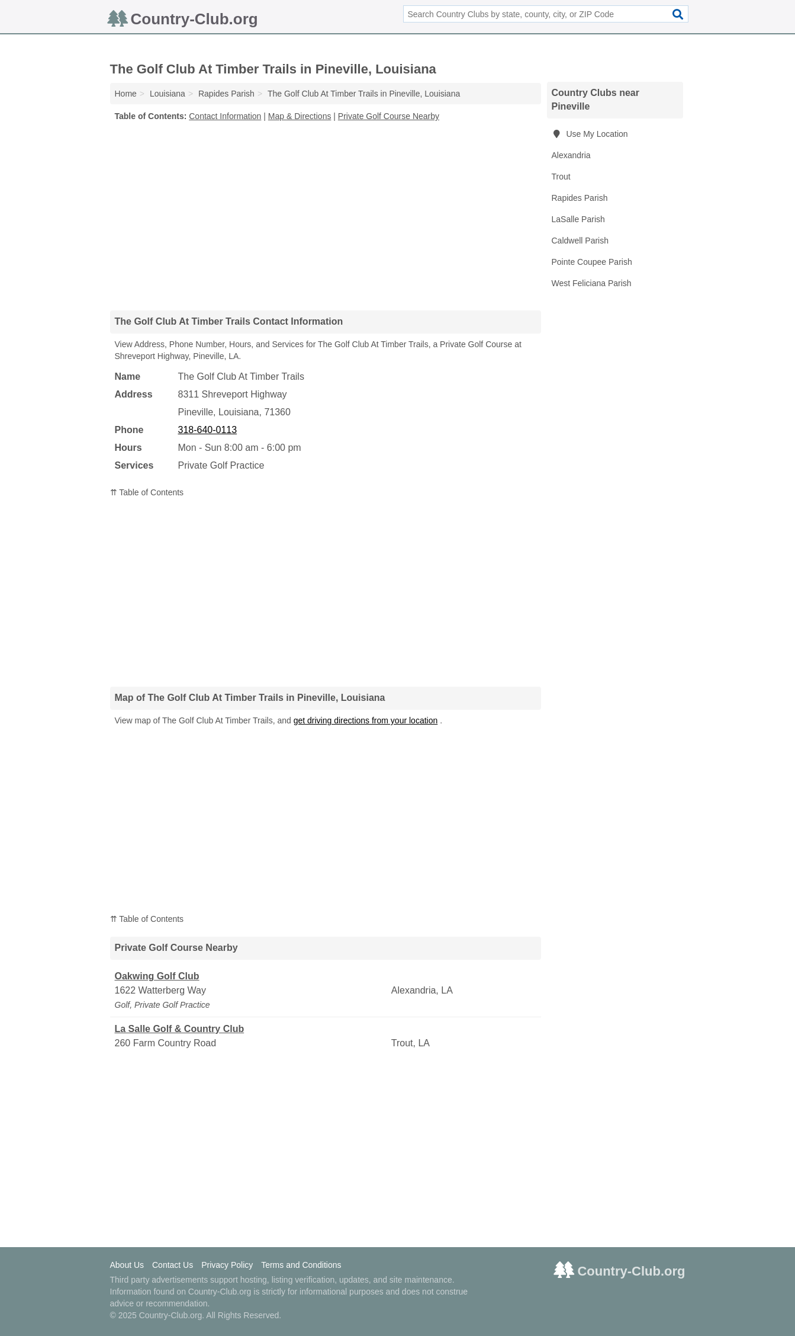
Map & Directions (299, 116)
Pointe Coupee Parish (592, 262)
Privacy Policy (227, 1265)
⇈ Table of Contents (147, 492)
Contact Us (172, 1265)
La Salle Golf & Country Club (179, 1029)
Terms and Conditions (301, 1265)
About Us (127, 1265)
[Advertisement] (325, 216)
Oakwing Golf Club (157, 976)
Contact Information (225, 116)
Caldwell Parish (580, 240)
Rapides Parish (580, 198)
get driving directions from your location (366, 720)
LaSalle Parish (578, 219)
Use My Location (590, 134)
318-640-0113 (207, 430)
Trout (561, 176)
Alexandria (571, 155)
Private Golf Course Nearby (388, 116)
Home (126, 93)
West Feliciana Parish (592, 283)
